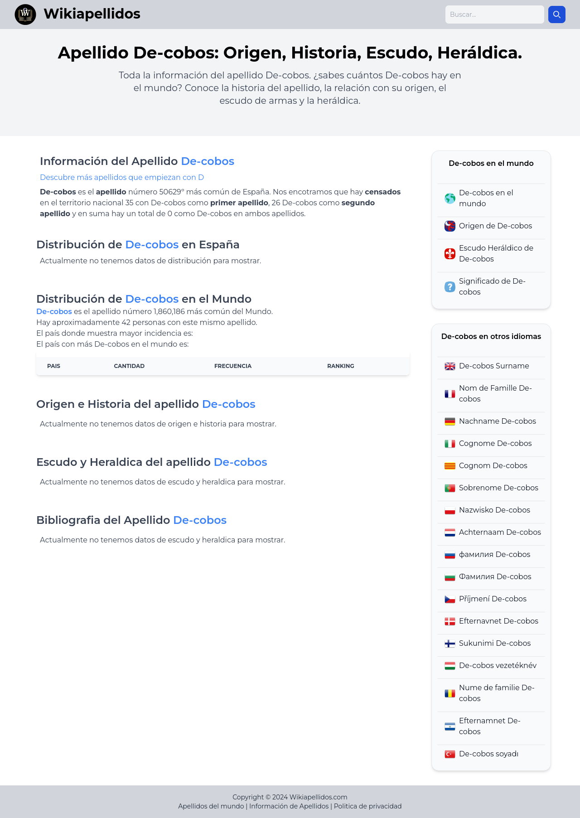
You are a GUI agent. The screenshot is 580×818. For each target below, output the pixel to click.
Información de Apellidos (289, 806)
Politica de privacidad (368, 806)
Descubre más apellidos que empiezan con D (122, 177)
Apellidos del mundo (211, 806)
